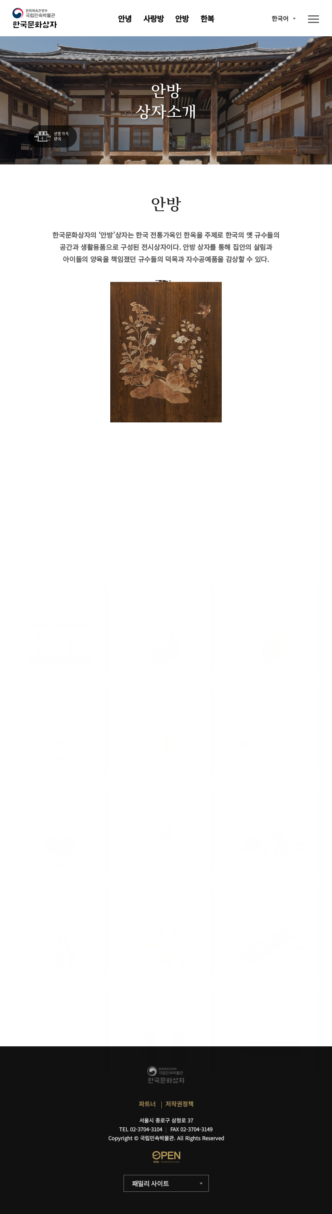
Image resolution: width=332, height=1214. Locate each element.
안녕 (125, 18)
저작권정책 (179, 1104)
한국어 (280, 18)
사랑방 (153, 18)
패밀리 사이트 (150, 1183)
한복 (207, 18)
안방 (182, 18)
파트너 (147, 1104)
